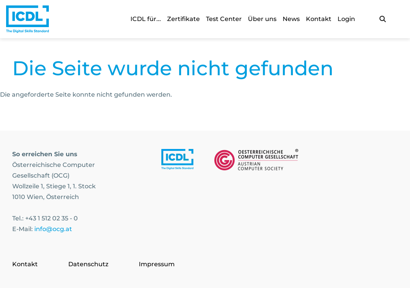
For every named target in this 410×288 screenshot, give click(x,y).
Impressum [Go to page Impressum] (157, 264)
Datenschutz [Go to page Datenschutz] (88, 264)
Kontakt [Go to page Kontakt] (25, 264)
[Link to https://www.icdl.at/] (177, 161)
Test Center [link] (224, 19)
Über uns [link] (262, 19)
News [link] (291, 19)
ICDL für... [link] (145, 19)
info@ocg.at (53, 229)
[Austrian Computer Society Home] (27, 19)
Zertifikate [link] (183, 19)
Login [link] (346, 19)
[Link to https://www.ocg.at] (256, 161)
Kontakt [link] (318, 19)
